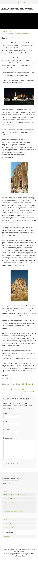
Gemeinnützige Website (12, 554)
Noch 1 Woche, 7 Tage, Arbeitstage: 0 (14, 389)
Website (6, 430)
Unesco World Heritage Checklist (13, 511)
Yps (27, 33)
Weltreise (31, 384)
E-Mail (6, 421)
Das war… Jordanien (28, 391)
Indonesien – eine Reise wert (12, 503)
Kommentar (7, 438)
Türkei (24, 384)
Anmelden (21, 556)
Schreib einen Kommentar (9, 32)
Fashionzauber (8, 523)
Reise (13, 384)
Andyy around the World (17, 8)
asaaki (5, 519)
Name (6, 413)
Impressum (7, 536)
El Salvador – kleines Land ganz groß (14, 494)
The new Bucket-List (9, 507)
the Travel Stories (9, 528)
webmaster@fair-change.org (19, 2)
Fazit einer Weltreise (10, 499)
